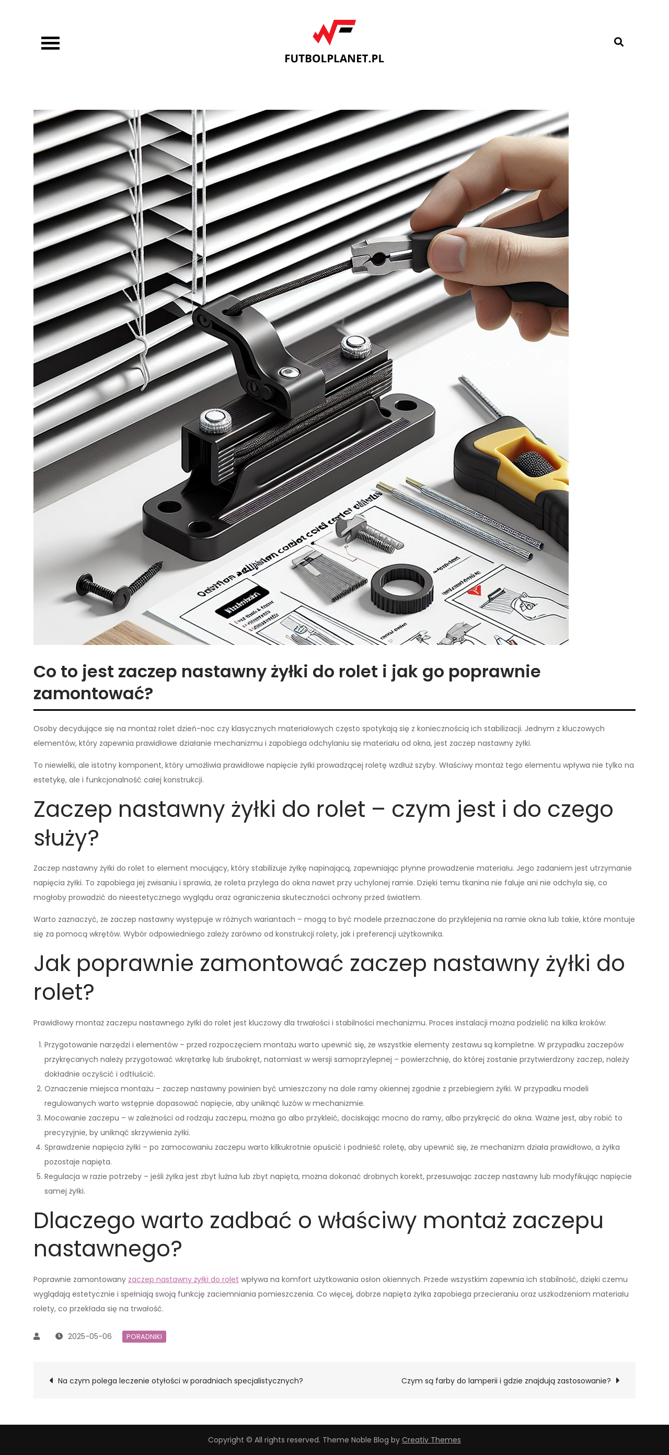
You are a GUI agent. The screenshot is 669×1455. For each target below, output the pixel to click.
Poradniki (144, 1337)
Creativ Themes (431, 1440)
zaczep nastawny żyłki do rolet (183, 1279)
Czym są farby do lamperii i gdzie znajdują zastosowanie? (506, 1381)
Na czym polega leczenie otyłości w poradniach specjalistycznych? (180, 1381)
